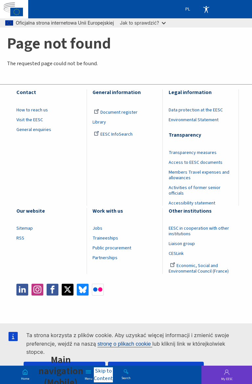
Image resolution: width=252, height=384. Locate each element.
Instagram (37, 290)
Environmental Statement (194, 120)
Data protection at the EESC (196, 110)
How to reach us (32, 110)
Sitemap (24, 228)
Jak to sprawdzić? (142, 23)
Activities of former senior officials (194, 190)
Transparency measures (193, 152)
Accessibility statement (192, 203)
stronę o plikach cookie (124, 344)
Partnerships (105, 258)
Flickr (98, 290)
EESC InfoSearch (113, 134)
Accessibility (206, 9)
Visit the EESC (29, 120)
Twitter (68, 290)
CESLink (176, 253)
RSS (20, 238)
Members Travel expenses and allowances (199, 175)
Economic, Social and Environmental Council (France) (199, 268)
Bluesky (83, 290)
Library (99, 122)
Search (126, 378)
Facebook (52, 290)
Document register (115, 112)
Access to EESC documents (195, 162)
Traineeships (105, 238)
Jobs (97, 228)
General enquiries (33, 129)
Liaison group (182, 243)
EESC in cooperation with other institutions (199, 231)
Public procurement (112, 248)
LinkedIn (22, 290)
